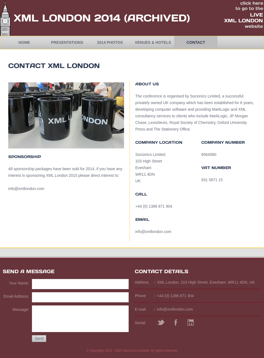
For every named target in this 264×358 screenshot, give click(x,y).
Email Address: (16, 296)
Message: (20, 309)
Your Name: (19, 283)
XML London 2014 (67, 18)
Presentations (67, 42)
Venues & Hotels (153, 42)
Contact (195, 42)
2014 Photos (110, 42)
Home (24, 42)
